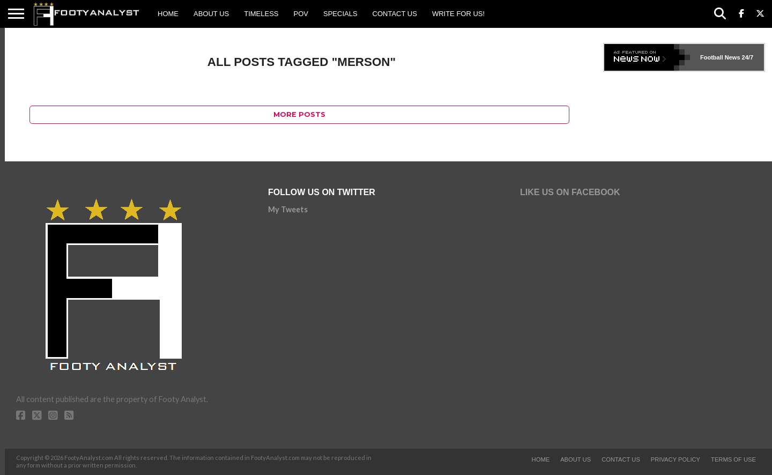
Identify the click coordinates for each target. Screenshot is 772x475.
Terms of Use (733, 459)
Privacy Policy (675, 459)
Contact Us (395, 14)
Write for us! (458, 14)
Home (168, 14)
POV (301, 14)
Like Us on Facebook (570, 192)
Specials (340, 14)
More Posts (299, 114)
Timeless (261, 14)
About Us (211, 14)
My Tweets (288, 209)
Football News (720, 57)
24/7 (746, 57)
